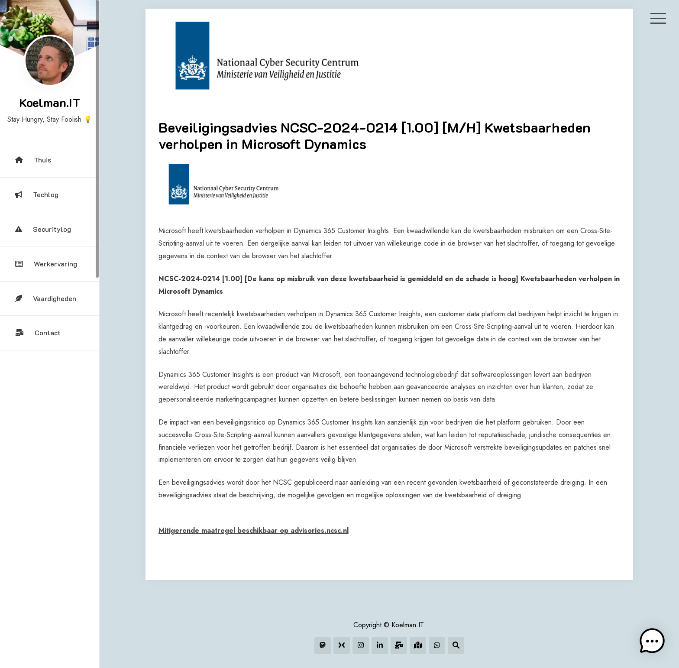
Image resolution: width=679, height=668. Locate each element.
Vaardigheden (45, 298)
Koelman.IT (50, 102)
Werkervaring (46, 263)
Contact (38, 332)
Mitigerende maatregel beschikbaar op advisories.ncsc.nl (253, 530)
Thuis (33, 159)
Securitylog (43, 228)
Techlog (36, 194)
